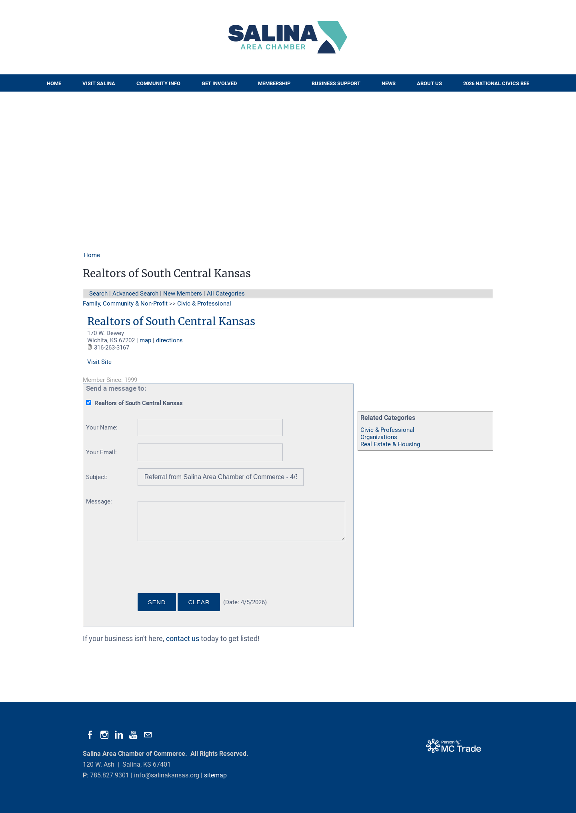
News (389, 83)
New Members (182, 293)
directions (169, 340)
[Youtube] (133, 735)
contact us (182, 638)
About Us (429, 83)
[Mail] (148, 735)
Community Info (158, 83)
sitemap (215, 775)
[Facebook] (90, 735)
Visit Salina (98, 83)
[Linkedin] (119, 735)
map (145, 340)
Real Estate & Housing (390, 444)
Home (54, 83)
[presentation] (198, 570)
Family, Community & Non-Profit (125, 303)
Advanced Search (135, 293)
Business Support (336, 83)
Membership (274, 83)
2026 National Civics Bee (496, 83)
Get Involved (219, 83)
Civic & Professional (387, 429)
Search (98, 293)
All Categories (226, 293)
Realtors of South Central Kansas (171, 321)
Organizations (378, 437)
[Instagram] (104, 735)
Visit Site (99, 362)
